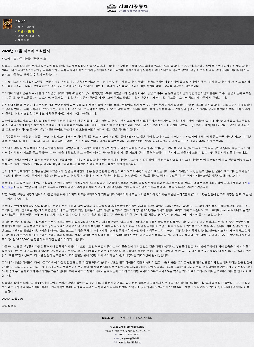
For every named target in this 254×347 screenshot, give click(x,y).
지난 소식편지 (26, 31)
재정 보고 (23, 40)
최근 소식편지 (26, 26)
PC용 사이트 (144, 317)
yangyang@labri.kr (130, 338)
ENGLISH (108, 317)
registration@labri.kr (130, 342)
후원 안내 (125, 317)
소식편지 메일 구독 (29, 35)
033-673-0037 (132, 334)
